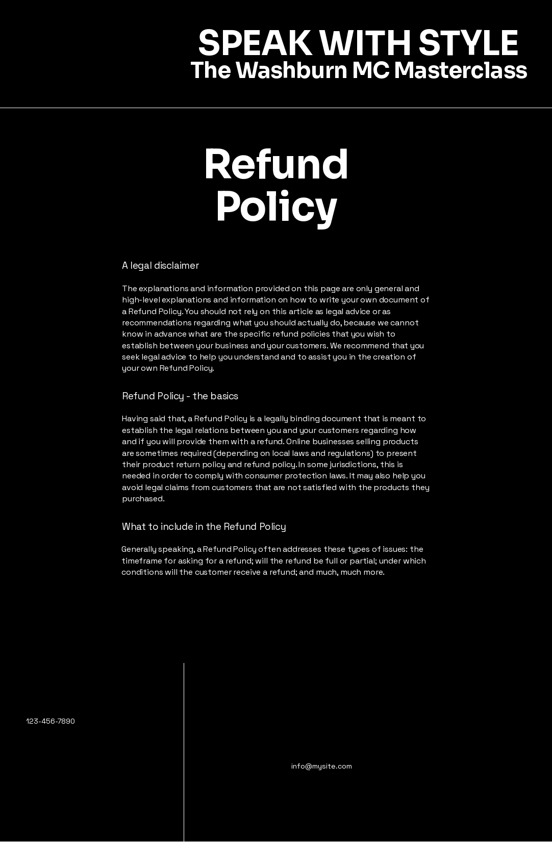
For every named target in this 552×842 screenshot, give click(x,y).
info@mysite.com (321, 766)
